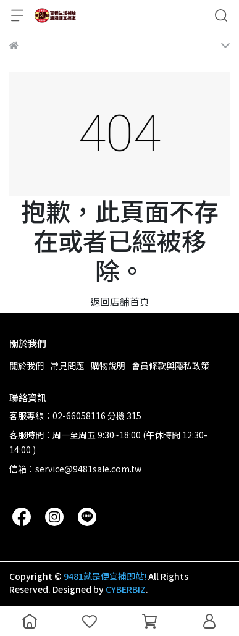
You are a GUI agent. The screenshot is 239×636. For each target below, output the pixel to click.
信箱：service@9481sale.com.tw (75, 468)
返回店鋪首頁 (119, 301)
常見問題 (67, 365)
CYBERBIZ (126, 589)
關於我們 (26, 365)
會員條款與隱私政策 (170, 365)
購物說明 (108, 365)
